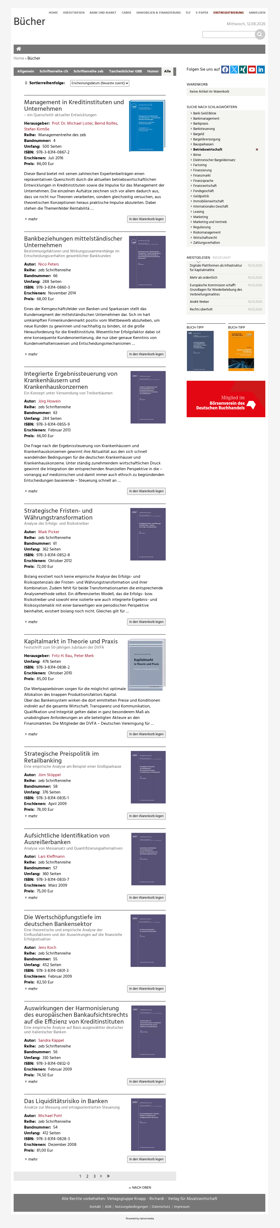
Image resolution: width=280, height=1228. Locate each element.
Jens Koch (47, 947)
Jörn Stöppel (49, 775)
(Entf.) (260, 150)
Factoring (200, 165)
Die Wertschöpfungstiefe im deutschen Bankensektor (62, 921)
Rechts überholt (201, 309)
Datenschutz (161, 1207)
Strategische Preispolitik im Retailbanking (61, 757)
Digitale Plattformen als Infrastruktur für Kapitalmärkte (216, 268)
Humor (153, 71)
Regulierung (202, 227)
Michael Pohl (50, 1116)
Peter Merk (84, 656)
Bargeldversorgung (206, 139)
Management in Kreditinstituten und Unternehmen (74, 106)
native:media (147, 1218)
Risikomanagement (207, 233)
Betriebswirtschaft (207, 150)
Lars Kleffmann (51, 856)
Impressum (182, 1207)
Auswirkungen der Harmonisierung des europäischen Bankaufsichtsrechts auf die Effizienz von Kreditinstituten (76, 1015)
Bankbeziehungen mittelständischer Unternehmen (73, 242)
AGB (108, 1207)
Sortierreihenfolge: (47, 83)
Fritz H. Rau (62, 656)
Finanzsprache (203, 181)
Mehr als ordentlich (203, 277)
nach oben (141, 1188)
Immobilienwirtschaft (208, 201)
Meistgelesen (198, 258)
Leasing (198, 212)
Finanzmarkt (202, 176)
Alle (167, 71)
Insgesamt (222, 258)
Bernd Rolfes (106, 123)
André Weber (199, 302)
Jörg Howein (49, 401)
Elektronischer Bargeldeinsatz (214, 160)
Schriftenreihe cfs (54, 71)
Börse (197, 155)
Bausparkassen (203, 144)
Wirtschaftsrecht (205, 238)
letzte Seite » (109, 1175)
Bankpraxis (200, 124)
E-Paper (202, 13)
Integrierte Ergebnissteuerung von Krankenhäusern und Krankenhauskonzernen (70, 381)
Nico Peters (48, 264)
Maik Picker (48, 532)
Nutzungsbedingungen (131, 1207)
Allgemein (25, 71)
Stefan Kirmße (36, 129)
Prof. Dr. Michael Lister (72, 123)
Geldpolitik (201, 196)
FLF (188, 13)
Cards (126, 13)
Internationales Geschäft (210, 207)
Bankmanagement (206, 119)
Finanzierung (202, 170)
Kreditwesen (73, 13)
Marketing (200, 217)
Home (53, 13)
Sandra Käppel (51, 1040)
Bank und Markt (103, 13)
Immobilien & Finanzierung (158, 13)
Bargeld (198, 134)
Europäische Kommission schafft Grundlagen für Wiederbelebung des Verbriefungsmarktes (216, 290)
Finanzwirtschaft (205, 186)
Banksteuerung (204, 129)
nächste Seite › (102, 1175)
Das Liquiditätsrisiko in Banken (66, 1102)
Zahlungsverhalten (206, 243)
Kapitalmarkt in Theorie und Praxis (71, 642)
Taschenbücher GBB (125, 71)
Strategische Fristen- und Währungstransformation (58, 514)
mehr (32, 219)
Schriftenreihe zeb (89, 71)
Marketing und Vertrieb (210, 222)
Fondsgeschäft (203, 191)
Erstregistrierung (228, 13)
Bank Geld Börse (204, 114)
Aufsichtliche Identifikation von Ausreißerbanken (67, 839)
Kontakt (95, 1207)
